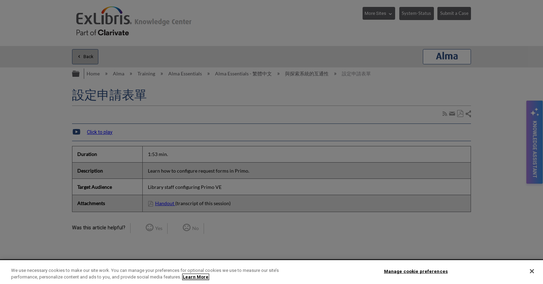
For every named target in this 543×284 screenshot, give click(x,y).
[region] (271, 272)
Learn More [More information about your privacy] (195, 277)
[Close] (532, 271)
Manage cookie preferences (416, 271)
